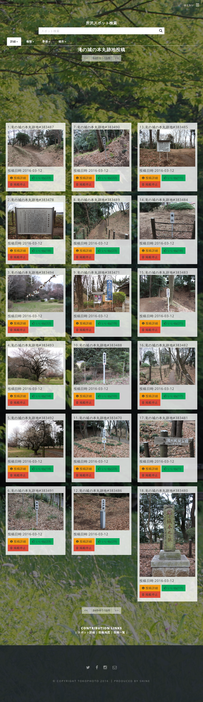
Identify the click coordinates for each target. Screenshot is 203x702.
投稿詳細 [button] (18, 178)
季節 (46, 41)
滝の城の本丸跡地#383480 (166, 490)
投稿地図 (104, 632)
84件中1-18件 (101, 58)
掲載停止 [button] (18, 184)
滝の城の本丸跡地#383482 (166, 345)
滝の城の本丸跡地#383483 (166, 272)
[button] (42, 178)
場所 (62, 41)
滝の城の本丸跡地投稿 (101, 49)
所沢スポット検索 (101, 22)
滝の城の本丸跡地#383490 (98, 127)
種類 (30, 41)
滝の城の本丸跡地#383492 (32, 418)
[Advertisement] (101, 92)
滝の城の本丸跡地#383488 (100, 345)
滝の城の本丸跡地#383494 (32, 272)
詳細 (14, 41)
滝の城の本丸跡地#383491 (32, 490)
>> (117, 58)
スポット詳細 (86, 632)
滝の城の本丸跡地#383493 (32, 345)
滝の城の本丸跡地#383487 (32, 127)
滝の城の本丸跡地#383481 (166, 418)
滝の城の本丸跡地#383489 (98, 200)
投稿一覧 (119, 632)
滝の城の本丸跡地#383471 (98, 272)
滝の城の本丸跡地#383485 (166, 127)
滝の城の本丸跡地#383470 (100, 418)
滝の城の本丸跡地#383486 (100, 490)
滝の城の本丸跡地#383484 (166, 200)
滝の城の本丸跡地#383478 (32, 200)
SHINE (145, 681)
